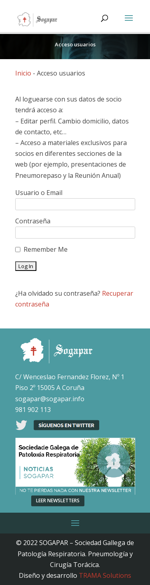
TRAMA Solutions (105, 575)
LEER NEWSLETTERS (58, 500)
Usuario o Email (38, 192)
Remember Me (46, 249)
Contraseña (32, 221)
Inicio (23, 73)
